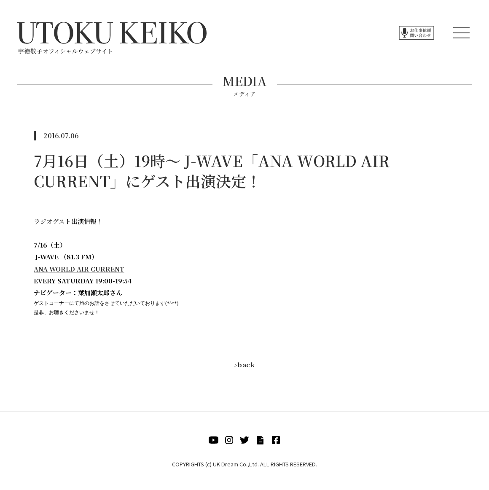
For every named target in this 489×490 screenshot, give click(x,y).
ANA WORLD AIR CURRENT (79, 268)
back (244, 364)
